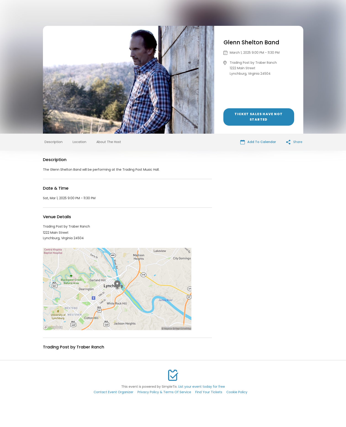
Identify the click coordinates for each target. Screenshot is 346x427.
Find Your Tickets (208, 392)
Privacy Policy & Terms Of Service (164, 392)
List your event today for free (201, 386)
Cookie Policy (236, 392)
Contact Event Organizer (113, 392)
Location (79, 142)
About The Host (108, 142)
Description (54, 142)
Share (294, 142)
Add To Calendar (258, 142)
